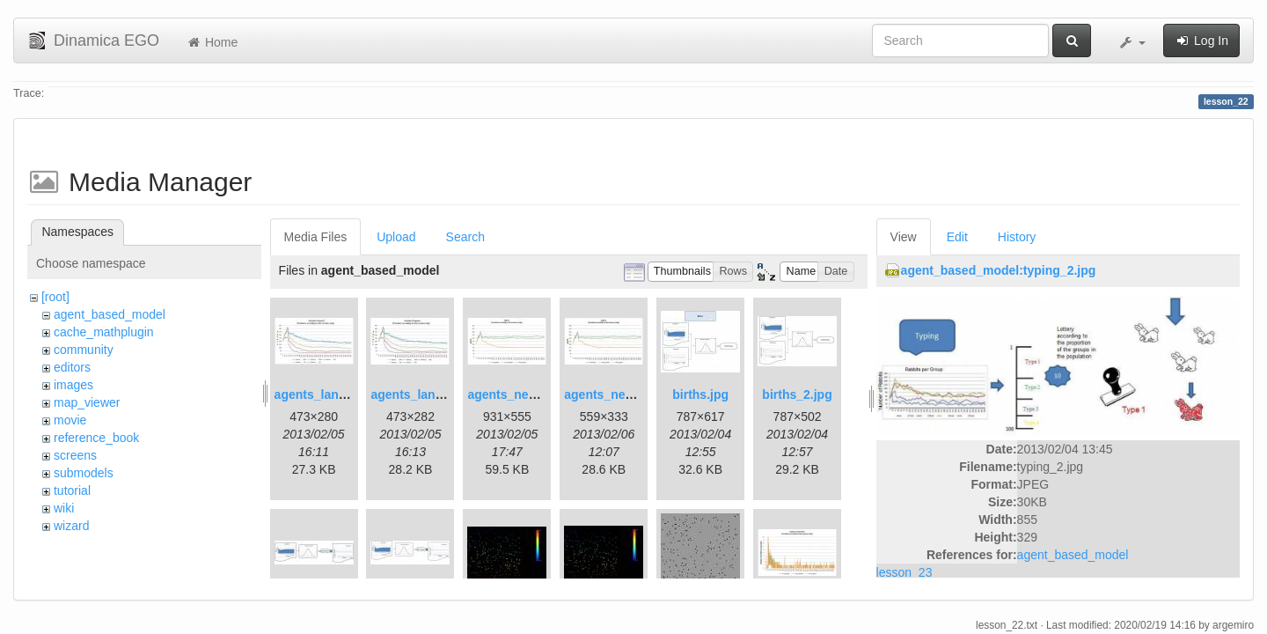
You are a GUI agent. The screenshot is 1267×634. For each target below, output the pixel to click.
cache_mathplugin (104, 332)
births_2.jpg (796, 394)
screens (75, 455)
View (903, 237)
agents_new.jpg (513, 394)
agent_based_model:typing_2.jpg (998, 270)
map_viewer (87, 402)
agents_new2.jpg (613, 394)
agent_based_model (109, 314)
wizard (71, 526)
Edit (957, 237)
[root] (55, 297)
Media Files (316, 237)
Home (212, 42)
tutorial (72, 490)
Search (465, 237)
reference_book (96, 438)
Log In (1201, 40)
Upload (396, 237)
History (1017, 237)
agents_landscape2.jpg (438, 394)
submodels (84, 473)
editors (72, 367)
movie (70, 420)
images (73, 385)
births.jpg (700, 394)
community (84, 350)
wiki (64, 508)
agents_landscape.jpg (339, 394)
